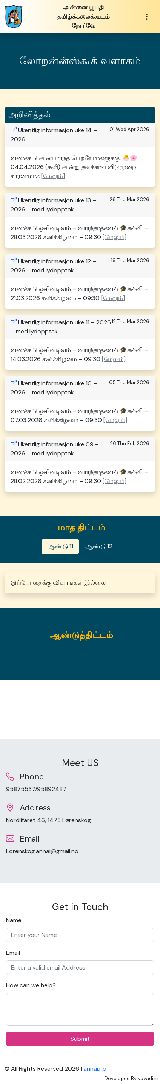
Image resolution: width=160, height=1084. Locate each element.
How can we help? (31, 985)
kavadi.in (148, 1078)
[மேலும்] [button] (53, 176)
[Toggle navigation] (146, 17)
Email (13, 953)
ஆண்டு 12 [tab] (98, 546)
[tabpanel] (80, 582)
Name (14, 920)
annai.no (94, 1069)
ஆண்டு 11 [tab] (60, 546)
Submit (80, 1039)
